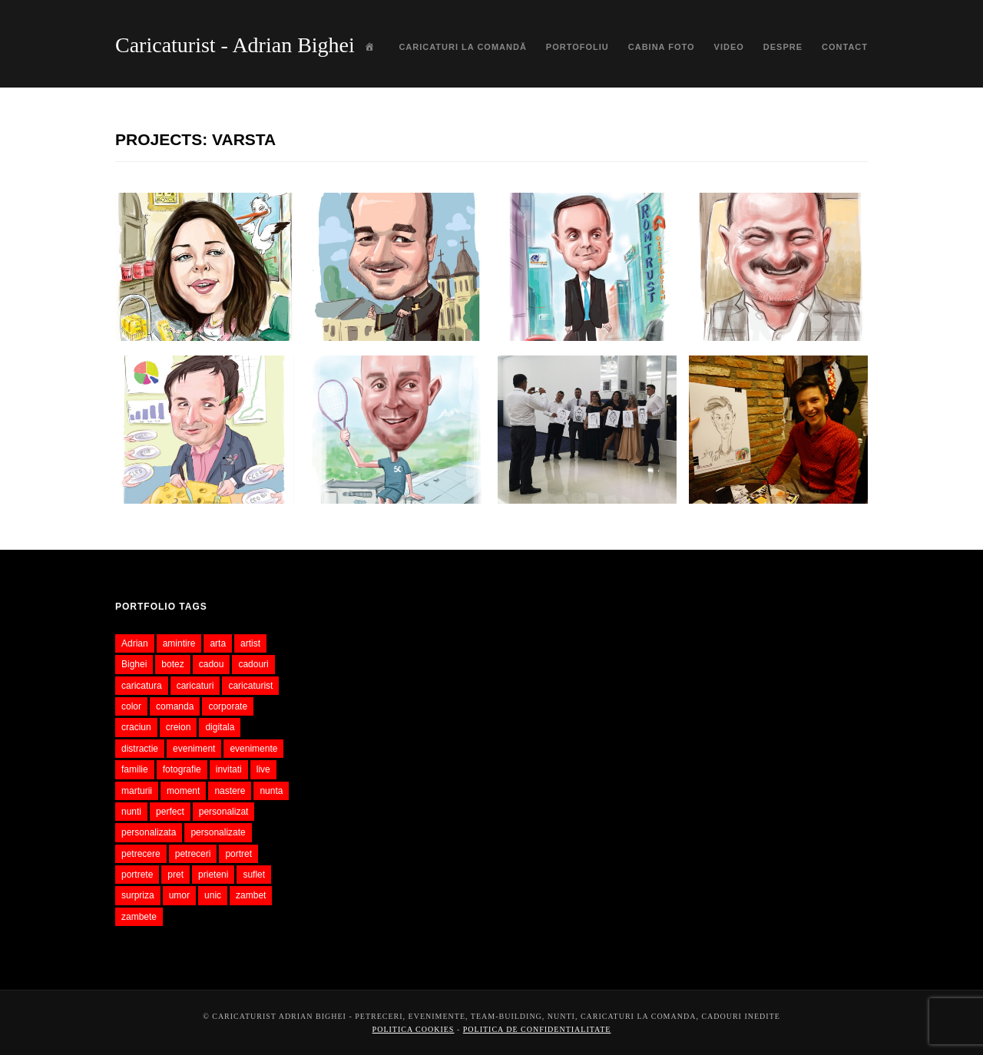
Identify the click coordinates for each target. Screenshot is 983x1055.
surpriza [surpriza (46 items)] (137, 895)
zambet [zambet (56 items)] (251, 895)
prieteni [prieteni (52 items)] (213, 874)
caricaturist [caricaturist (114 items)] (250, 685)
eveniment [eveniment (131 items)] (194, 748)
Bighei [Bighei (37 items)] (134, 664)
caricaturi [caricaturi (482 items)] (195, 685)
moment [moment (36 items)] (183, 790)
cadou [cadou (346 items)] (211, 664)
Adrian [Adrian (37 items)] (134, 643)
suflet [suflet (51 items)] (254, 874)
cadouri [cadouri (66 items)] (253, 664)
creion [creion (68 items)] (178, 727)
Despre (783, 46)
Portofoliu (577, 46)
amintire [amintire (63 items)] (179, 643)
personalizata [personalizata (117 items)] (148, 832)
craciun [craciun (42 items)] (136, 727)
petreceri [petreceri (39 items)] (193, 853)
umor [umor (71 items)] (179, 895)
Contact (845, 46)
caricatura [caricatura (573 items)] (141, 685)
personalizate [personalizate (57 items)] (217, 832)
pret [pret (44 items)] (175, 874)
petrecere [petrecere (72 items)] (141, 853)
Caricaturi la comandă (462, 46)
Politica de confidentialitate (537, 1029)
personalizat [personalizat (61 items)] (224, 811)
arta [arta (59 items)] (218, 643)
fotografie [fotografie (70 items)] (182, 769)
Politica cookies (413, 1029)
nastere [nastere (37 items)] (229, 790)
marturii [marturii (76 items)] (136, 790)
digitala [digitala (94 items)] (219, 727)
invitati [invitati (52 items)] (229, 769)
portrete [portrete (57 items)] (137, 874)
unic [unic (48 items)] (212, 895)
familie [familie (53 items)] (134, 769)
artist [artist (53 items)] (250, 643)
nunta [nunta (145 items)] (271, 790)
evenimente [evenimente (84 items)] (253, 748)
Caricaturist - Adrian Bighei (235, 45)
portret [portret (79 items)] (238, 853)
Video (729, 46)
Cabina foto (661, 46)
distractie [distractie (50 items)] (139, 748)
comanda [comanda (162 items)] (175, 706)
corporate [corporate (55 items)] (227, 706)
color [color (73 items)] (131, 706)
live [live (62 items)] (263, 769)
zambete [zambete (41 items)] (139, 916)
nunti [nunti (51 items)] (131, 811)
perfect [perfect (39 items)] (170, 811)
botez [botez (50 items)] (172, 664)
